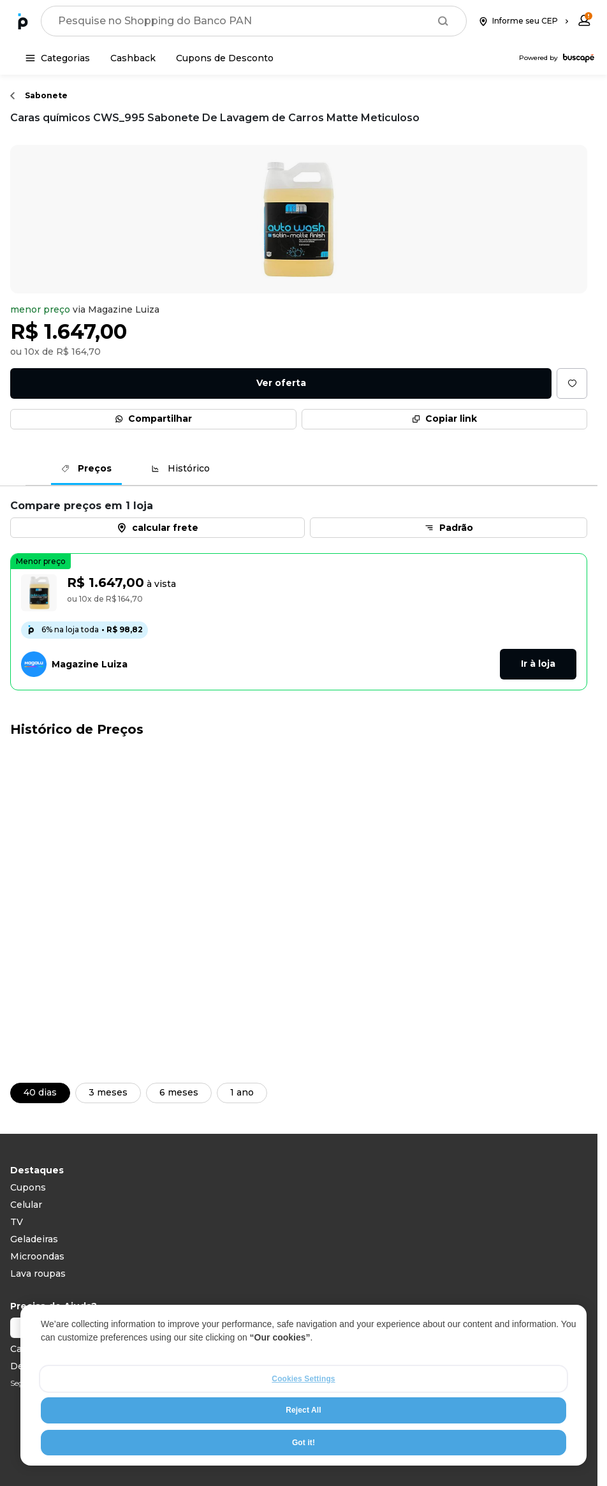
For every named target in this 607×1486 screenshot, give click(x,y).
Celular (26, 1204)
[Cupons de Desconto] (225, 58)
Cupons (28, 1187)
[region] (303, 1385)
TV (16, 1222)
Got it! (303, 1442)
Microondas (37, 1256)
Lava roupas (38, 1273)
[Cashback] (133, 58)
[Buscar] (443, 21)
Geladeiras (34, 1239)
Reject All (303, 1410)
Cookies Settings (303, 1379)
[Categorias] (57, 58)
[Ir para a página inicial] (23, 21)
